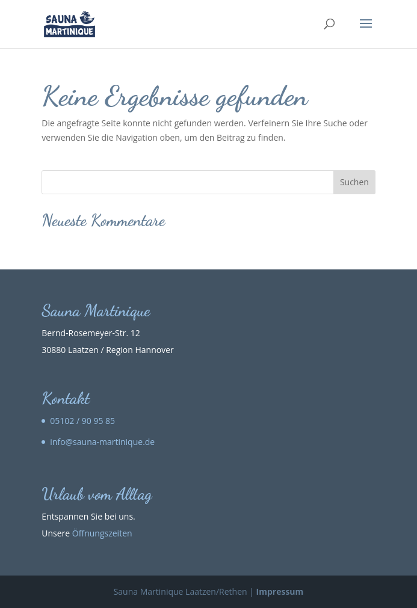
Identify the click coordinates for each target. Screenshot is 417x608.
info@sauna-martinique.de (102, 441)
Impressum (280, 591)
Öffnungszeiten (102, 533)
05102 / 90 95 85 (82, 420)
